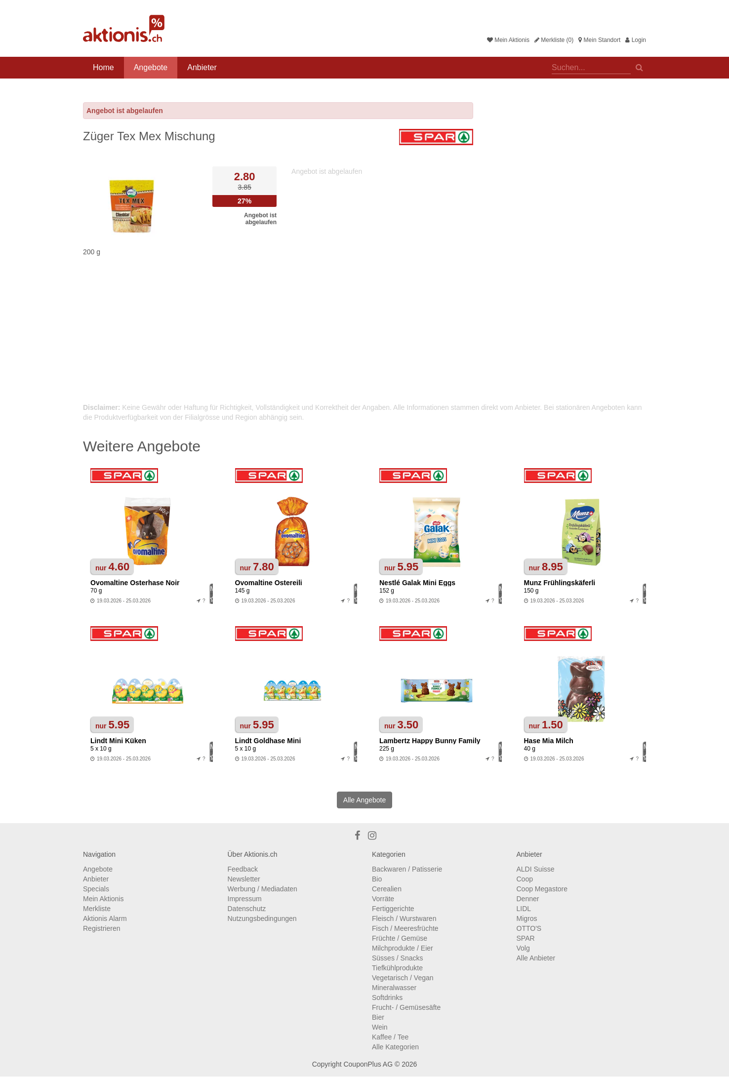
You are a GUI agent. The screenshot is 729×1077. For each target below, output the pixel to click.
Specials (96, 889)
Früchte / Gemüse (399, 938)
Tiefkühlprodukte (397, 968)
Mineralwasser (394, 988)
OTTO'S (529, 928)
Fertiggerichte (393, 909)
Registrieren (101, 928)
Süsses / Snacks (397, 958)
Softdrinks (387, 997)
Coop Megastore (542, 889)
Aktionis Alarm (105, 918)
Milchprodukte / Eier (402, 948)
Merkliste (97, 909)
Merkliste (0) (553, 40)
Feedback (243, 869)
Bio (377, 879)
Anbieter (202, 67)
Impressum (245, 899)
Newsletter (244, 879)
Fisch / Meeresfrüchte (405, 928)
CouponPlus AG (368, 1064)
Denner (528, 899)
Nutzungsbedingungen (262, 918)
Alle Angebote (364, 800)
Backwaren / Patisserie (407, 869)
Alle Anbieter (536, 958)
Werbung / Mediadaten (262, 889)
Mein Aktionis (508, 40)
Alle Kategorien (395, 1047)
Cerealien (387, 889)
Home (103, 67)
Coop (525, 879)
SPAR (526, 938)
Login (635, 40)
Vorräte (383, 899)
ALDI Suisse (536, 869)
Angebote (151, 67)
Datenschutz (247, 909)
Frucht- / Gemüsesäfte (406, 1007)
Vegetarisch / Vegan (403, 978)
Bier (378, 1017)
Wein (380, 1027)
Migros (527, 918)
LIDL (524, 909)
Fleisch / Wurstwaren (404, 918)
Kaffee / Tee (390, 1037)
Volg (523, 948)
